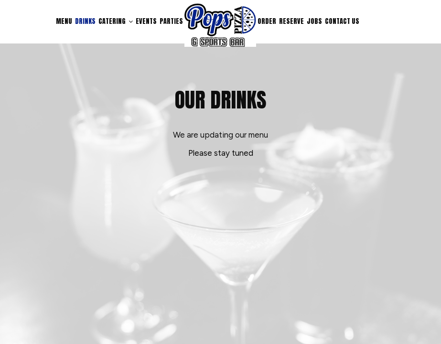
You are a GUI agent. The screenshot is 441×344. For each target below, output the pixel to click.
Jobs (314, 21)
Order (267, 21)
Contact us (342, 21)
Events (146, 21)
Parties (171, 21)
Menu (64, 21)
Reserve (291, 21)
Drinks (85, 21)
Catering (115, 21)
